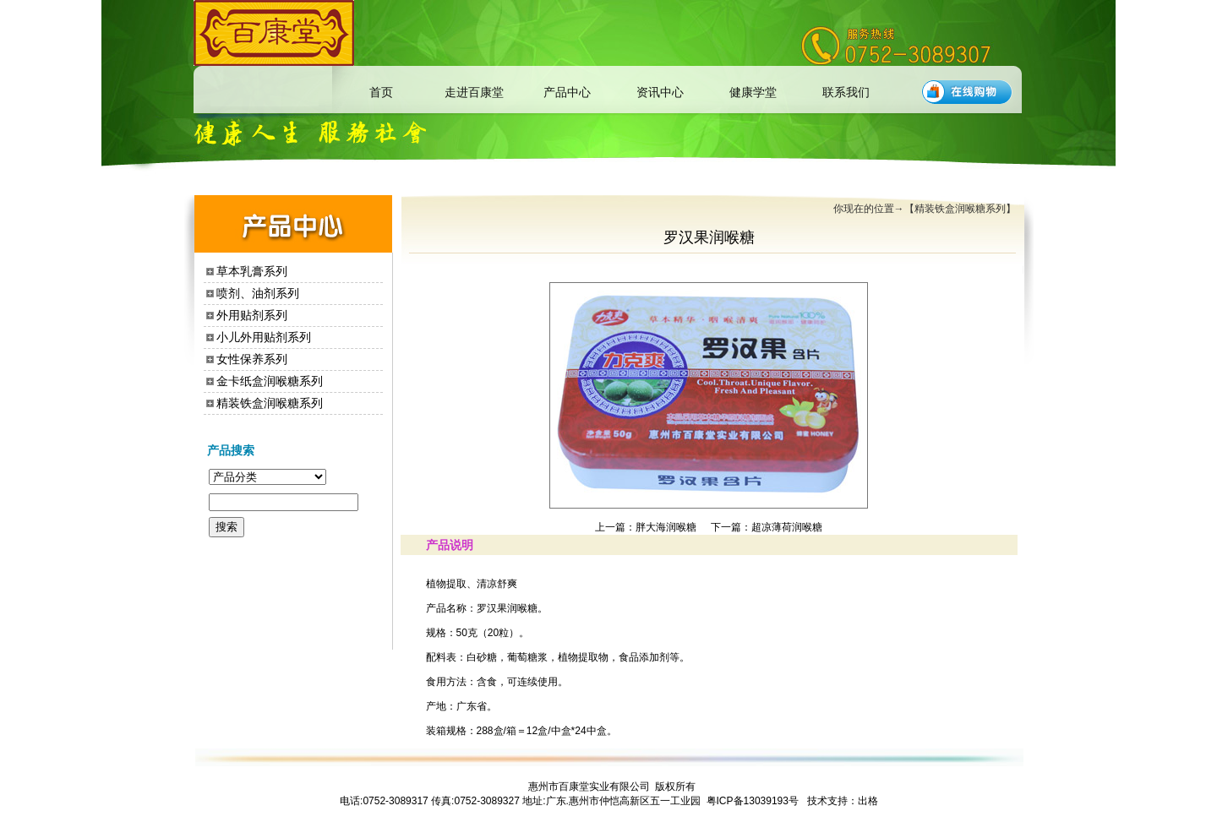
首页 (381, 92)
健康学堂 (753, 92)
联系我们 (846, 92)
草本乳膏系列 (251, 271)
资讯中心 (660, 92)
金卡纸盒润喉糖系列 (269, 381)
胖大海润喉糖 (666, 527)
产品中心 (567, 92)
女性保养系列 (251, 359)
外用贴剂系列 (251, 315)
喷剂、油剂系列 (257, 293)
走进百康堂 (474, 92)
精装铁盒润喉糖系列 (269, 403)
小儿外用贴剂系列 (263, 337)
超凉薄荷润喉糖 (786, 527)
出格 (868, 801)
